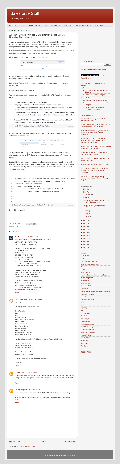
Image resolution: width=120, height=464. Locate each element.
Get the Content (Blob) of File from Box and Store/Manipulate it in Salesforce (95, 125)
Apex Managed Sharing (89, 261)
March (87, 217)
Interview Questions (83, 25)
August (87, 197)
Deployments (85, 280)
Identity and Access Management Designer (95, 291)
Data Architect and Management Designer (95, 275)
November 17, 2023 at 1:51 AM (30, 237)
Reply (17, 292)
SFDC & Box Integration (89, 327)
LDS (82, 302)
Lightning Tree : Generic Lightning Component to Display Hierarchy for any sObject (94, 178)
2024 (85, 189)
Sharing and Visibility (88, 332)
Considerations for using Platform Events (95, 164)
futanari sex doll (30, 375)
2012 (85, 247)
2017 (85, 235)
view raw (71, 126)
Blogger (72, 455)
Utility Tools (84, 343)
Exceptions (84, 289)
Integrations (55, 25)
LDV (82, 305)
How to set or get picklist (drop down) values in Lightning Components (96, 147)
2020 (85, 226)
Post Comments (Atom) (27, 446)
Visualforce (84, 346)
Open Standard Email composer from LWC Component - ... (97, 201)
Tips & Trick (67, 25)
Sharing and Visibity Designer (95, 95)
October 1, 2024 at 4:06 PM (33, 390)
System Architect (86, 335)
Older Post (70, 442)
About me (12, 25)
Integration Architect (87, 294)
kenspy (17, 372)
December (88, 194)
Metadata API (85, 313)
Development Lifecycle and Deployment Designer (94, 108)
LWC (45, 25)
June (87, 214)
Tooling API (84, 340)
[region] (42, 112)
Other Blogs (85, 318)
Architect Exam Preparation (90, 264)
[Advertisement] (96, 43)
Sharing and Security (88, 329)
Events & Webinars (87, 286)
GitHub (47, 126)
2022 (85, 220)
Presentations (85, 321)
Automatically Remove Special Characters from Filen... (94, 206)
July (86, 211)
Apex (16, 227)
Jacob (17, 237)
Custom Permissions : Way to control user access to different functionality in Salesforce (95, 132)
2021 (85, 223)
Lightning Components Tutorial (94, 70)
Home (22, 25)
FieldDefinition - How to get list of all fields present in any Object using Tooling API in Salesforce (95, 170)
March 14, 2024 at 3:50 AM (33, 299)
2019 (85, 229)
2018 (85, 232)
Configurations (86, 272)
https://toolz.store (29, 347)
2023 (85, 192)
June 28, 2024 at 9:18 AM (29, 372)
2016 (85, 238)
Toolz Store (19, 299)
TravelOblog (19, 390)
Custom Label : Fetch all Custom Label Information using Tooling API (94, 153)
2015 (85, 241)
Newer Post (14, 442)
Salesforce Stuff (24, 13)
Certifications (99, 25)
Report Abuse (86, 352)
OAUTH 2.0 (85, 316)
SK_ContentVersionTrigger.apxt (23, 205)
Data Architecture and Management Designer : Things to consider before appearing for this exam (93, 140)
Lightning (84, 308)
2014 (85, 244)
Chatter (83, 269)
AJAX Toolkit (85, 256)
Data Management (87, 278)
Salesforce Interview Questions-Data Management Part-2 (93, 119)
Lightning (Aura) (34, 25)
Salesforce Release (87, 324)
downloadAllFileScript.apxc (21, 126)
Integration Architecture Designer (96, 100)
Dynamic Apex (85, 283)
